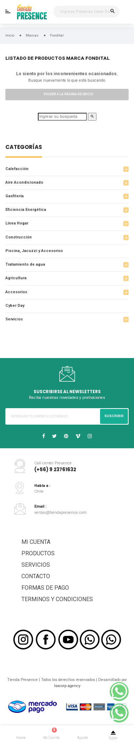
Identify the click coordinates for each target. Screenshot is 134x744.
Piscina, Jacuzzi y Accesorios (34, 250)
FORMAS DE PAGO (45, 587)
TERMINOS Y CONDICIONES (57, 599)
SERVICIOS (35, 564)
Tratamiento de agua (25, 264)
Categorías (23, 148)
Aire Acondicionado (24, 182)
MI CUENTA (35, 541)
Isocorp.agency (67, 685)
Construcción (18, 237)
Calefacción (17, 168)
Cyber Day (14, 305)
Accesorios (16, 292)
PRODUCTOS (38, 553)
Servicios (14, 319)
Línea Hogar (16, 223)
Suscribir (114, 416)
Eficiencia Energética (25, 209)
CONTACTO (35, 576)
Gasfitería (14, 196)
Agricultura (15, 278)
